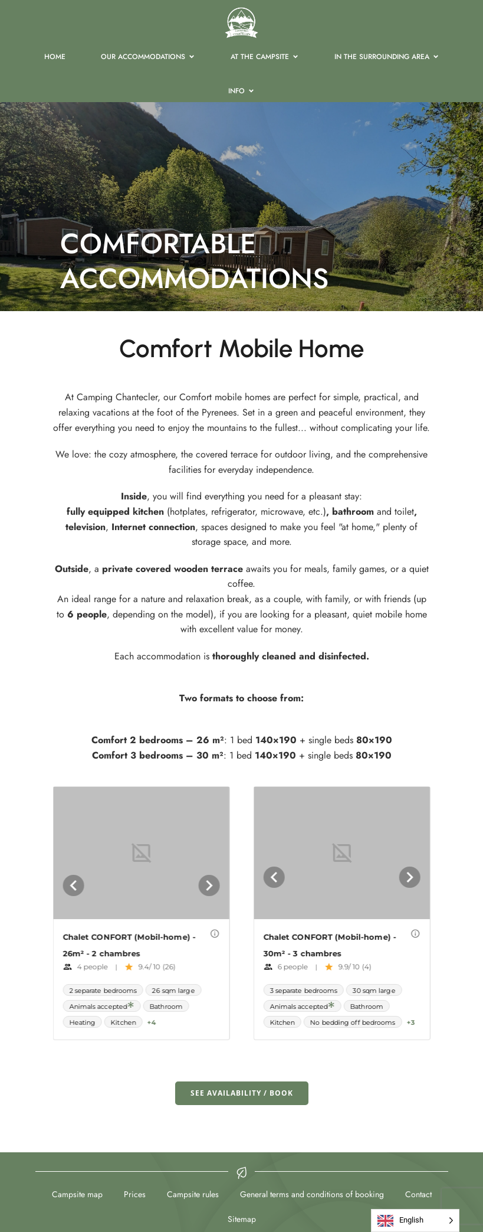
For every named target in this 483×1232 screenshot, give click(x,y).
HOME (54, 56)
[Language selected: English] (415, 1220)
